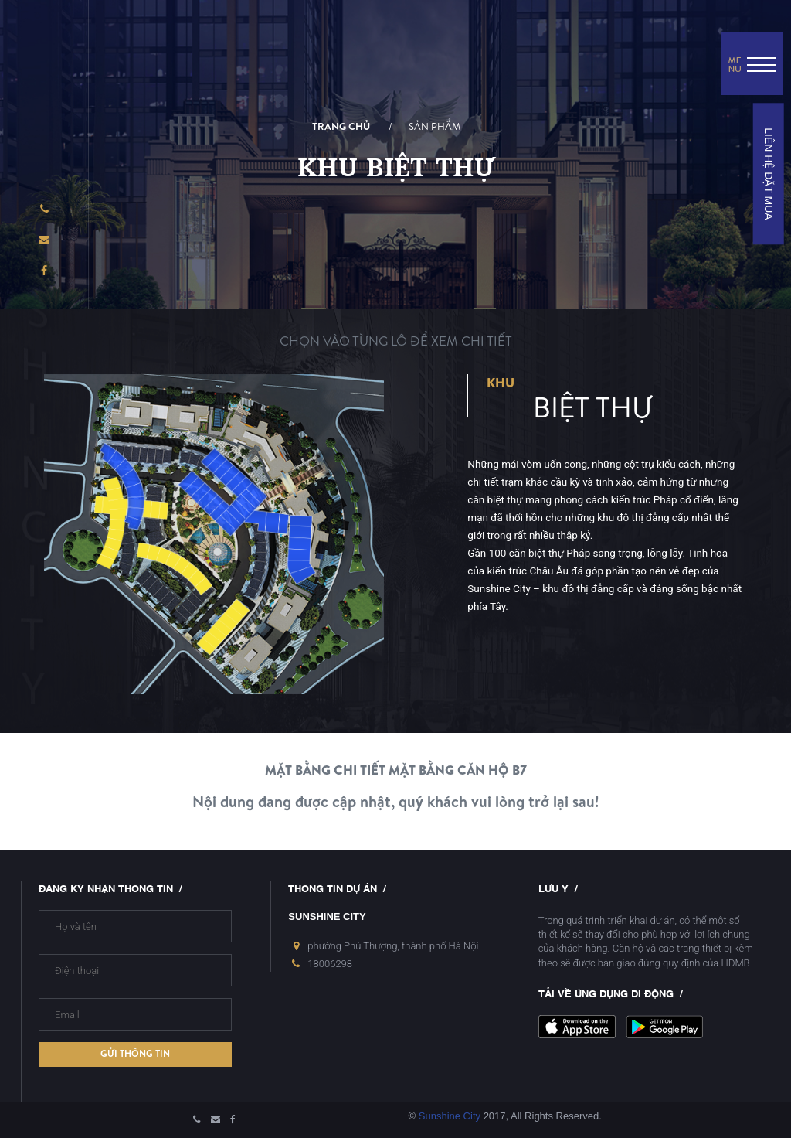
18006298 (329, 963)
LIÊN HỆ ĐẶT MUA (768, 174)
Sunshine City (449, 1116)
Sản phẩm (434, 127)
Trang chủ (341, 127)
